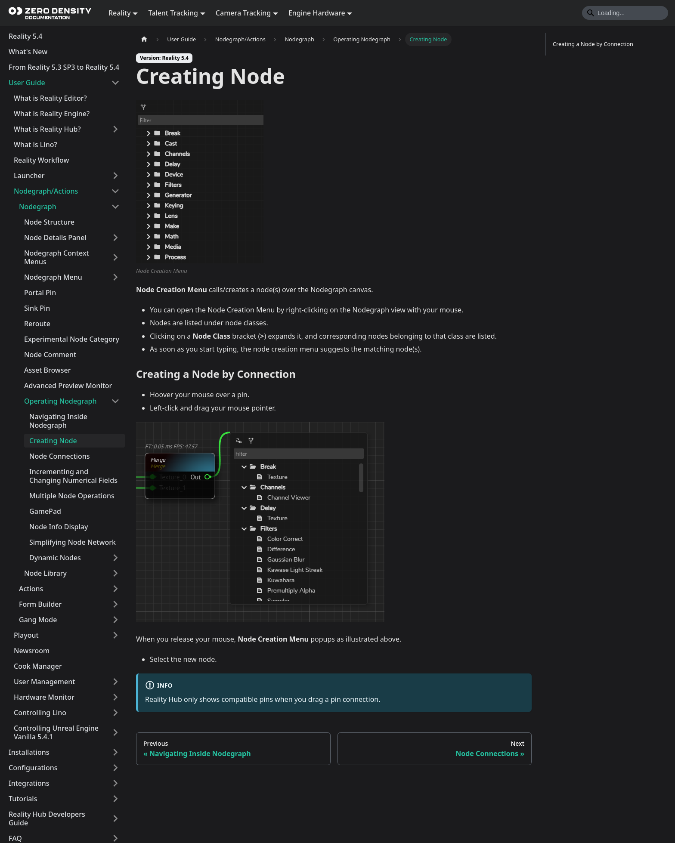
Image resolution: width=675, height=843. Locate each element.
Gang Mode (38, 619)
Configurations (33, 767)
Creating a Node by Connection (593, 44)
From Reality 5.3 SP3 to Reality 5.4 (64, 67)
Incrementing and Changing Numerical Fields (73, 476)
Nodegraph (37, 206)
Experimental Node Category (71, 339)
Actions (31, 588)
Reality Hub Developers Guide (47, 818)
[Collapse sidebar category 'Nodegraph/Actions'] (115, 191)
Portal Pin (40, 292)
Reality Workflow (41, 160)
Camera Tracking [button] (243, 13)
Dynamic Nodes (55, 557)
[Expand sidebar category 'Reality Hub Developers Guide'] (115, 818)
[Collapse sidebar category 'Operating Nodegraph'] (115, 401)
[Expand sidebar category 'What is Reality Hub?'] (115, 129)
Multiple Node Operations (72, 495)
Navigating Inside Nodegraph (58, 421)
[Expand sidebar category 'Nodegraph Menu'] (115, 277)
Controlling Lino (40, 712)
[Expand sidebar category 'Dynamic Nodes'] (115, 558)
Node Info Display (58, 526)
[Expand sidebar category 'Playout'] (115, 635)
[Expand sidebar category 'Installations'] (115, 752)
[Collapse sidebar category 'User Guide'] (115, 83)
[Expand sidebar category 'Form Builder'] (115, 604)
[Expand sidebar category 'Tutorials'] (115, 799)
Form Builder (40, 604)
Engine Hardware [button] (316, 13)
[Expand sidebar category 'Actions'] (115, 589)
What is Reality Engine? (52, 113)
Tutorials (23, 798)
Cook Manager (38, 666)
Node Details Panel (55, 237)
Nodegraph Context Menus (56, 257)
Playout (26, 635)
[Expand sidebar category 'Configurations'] (115, 768)
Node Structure (49, 222)
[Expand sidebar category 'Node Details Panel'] (115, 237)
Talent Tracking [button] (173, 13)
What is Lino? (35, 144)
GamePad (45, 511)
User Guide (27, 82)
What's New (28, 51)
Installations (29, 752)
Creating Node (53, 440)
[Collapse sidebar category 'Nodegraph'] (115, 206)
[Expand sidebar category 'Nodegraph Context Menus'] (115, 257)
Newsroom (32, 650)
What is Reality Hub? (47, 129)
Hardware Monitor (44, 697)
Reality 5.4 (25, 36)
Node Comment (50, 354)
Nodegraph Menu (53, 277)
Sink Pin (37, 308)
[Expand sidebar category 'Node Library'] (115, 573)
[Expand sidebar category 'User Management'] (115, 682)
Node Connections (59, 456)
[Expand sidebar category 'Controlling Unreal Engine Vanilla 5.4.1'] (115, 732)
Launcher (29, 175)
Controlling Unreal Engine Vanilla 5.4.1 (56, 732)
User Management (44, 681)
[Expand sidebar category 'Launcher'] (115, 175)
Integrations (29, 783)
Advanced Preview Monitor (68, 385)
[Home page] (144, 39)
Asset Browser (47, 370)
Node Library (45, 573)
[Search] (625, 13)
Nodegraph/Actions (46, 191)
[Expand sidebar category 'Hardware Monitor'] (115, 697)
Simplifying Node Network (72, 542)
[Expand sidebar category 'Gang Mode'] (115, 620)
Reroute (37, 323)
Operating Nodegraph (60, 401)
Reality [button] (119, 13)
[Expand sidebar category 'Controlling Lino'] (115, 712)
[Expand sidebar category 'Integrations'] (115, 783)
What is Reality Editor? (50, 98)
